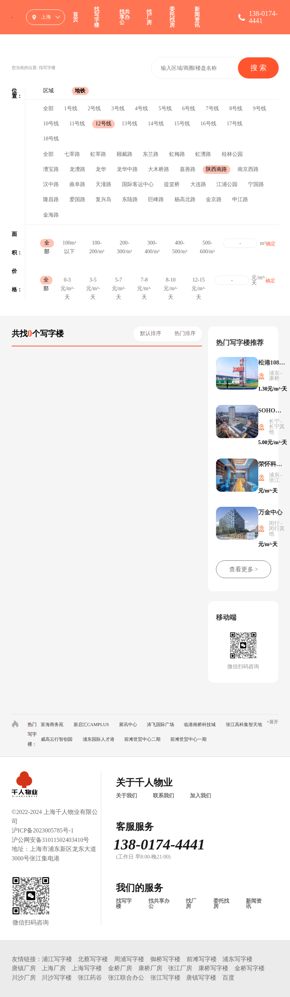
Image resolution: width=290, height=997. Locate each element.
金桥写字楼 (249, 968)
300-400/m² (152, 244)
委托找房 (172, 17)
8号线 (235, 108)
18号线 (51, 139)
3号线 (118, 108)
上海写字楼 (87, 968)
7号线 (212, 108)
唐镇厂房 (24, 968)
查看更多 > (243, 569)
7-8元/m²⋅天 (144, 281)
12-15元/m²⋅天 (198, 281)
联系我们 (163, 796)
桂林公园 (232, 154)
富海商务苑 (52, 724)
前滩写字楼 (202, 959)
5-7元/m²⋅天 (119, 281)
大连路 (198, 184)
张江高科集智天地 (244, 724)
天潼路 (103, 184)
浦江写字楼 (57, 959)
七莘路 (72, 154)
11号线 (77, 123)
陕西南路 (216, 169)
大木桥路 (158, 169)
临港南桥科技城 (200, 724)
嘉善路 (188, 169)
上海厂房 (54, 968)
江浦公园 (227, 184)
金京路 (214, 199)
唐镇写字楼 (201, 977)
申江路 (240, 199)
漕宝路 (51, 169)
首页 (75, 17)
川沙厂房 (24, 977)
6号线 (188, 108)
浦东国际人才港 (98, 739)
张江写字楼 (165, 977)
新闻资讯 (197, 17)
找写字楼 (96, 17)
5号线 (165, 108)
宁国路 (256, 184)
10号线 (51, 123)
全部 (48, 108)
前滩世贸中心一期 (188, 739)
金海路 (51, 215)
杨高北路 (185, 199)
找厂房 (149, 17)
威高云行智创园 (56, 739)
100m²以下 (69, 244)
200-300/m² (124, 244)
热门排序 (185, 333)
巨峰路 (156, 199)
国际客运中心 (138, 184)
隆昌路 (51, 199)
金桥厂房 (120, 968)
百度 (228, 977)
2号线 (94, 108)
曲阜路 (77, 184)
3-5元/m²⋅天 (93, 281)
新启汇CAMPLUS (91, 724)
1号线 (70, 108)
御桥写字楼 (165, 959)
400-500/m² (179, 244)
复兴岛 (103, 199)
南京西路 (248, 169)
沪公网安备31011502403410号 (50, 840)
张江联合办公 (126, 977)
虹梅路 (177, 154)
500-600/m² (207, 244)
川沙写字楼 (57, 977)
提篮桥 (172, 184)
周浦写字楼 (129, 959)
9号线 (259, 108)
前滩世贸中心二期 (142, 739)
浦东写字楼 (237, 959)
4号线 (141, 108)
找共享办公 (124, 17)
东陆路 (130, 199)
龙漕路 (77, 169)
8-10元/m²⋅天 (170, 281)
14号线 (156, 123)
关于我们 (126, 796)
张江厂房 (180, 968)
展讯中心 (128, 724)
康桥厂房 (150, 968)
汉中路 (51, 184)
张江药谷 (90, 977)
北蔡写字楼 (93, 959)
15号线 (182, 123)
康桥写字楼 (213, 968)
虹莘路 (98, 154)
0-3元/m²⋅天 (67, 281)
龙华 (101, 169)
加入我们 (200, 796)
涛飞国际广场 (160, 724)
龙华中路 (127, 169)
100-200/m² (96, 244)
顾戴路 (125, 154)
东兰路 (151, 154)
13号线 (129, 123)
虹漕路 (203, 154)
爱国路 (77, 199)
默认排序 (150, 333)
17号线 (234, 123)
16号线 (208, 123)
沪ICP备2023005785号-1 (43, 830)
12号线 (103, 123)
